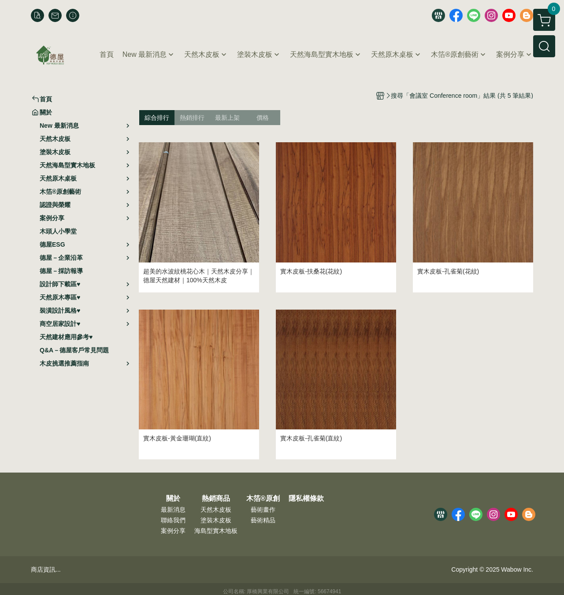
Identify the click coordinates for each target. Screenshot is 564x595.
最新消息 (173, 509)
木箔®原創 (263, 498)
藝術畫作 (263, 509)
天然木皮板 (215, 509)
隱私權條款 (306, 498)
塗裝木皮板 (215, 520)
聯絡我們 (173, 520)
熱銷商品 (216, 498)
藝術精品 (263, 520)
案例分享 (173, 531)
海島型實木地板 (215, 531)
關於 (173, 498)
